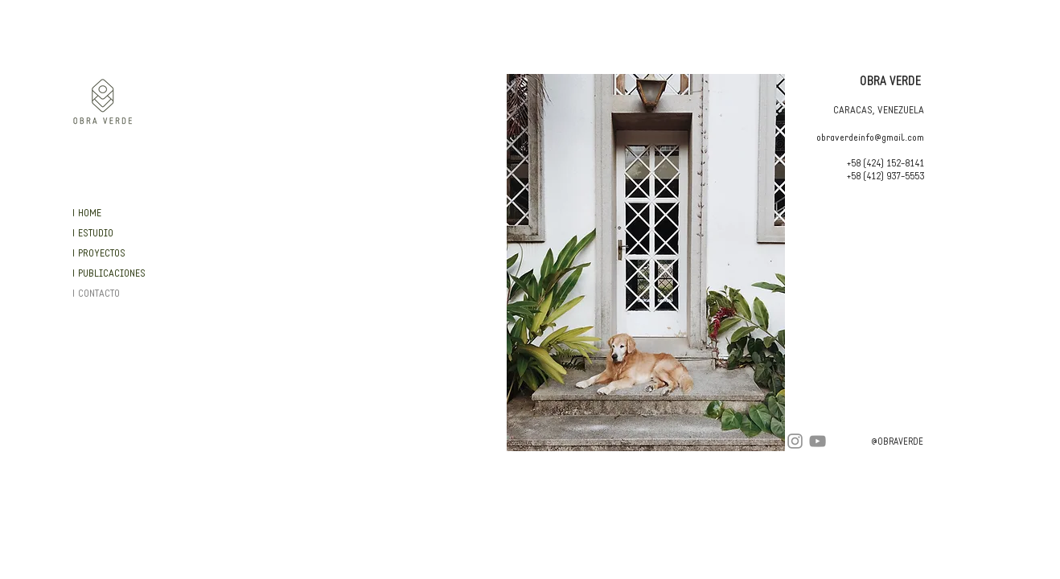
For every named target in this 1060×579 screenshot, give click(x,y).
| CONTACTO (96, 294)
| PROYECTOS (98, 253)
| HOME (86, 213)
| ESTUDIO (92, 233)
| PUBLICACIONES (109, 274)
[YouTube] (817, 441)
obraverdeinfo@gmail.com (870, 138)
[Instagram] (795, 441)
